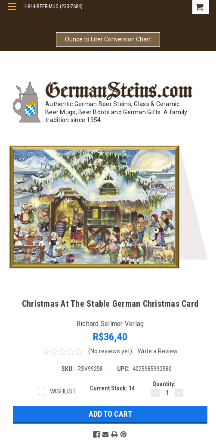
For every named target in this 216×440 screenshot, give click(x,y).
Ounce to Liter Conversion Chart (108, 39)
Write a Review (158, 351)
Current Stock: (112, 388)
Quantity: (164, 383)
